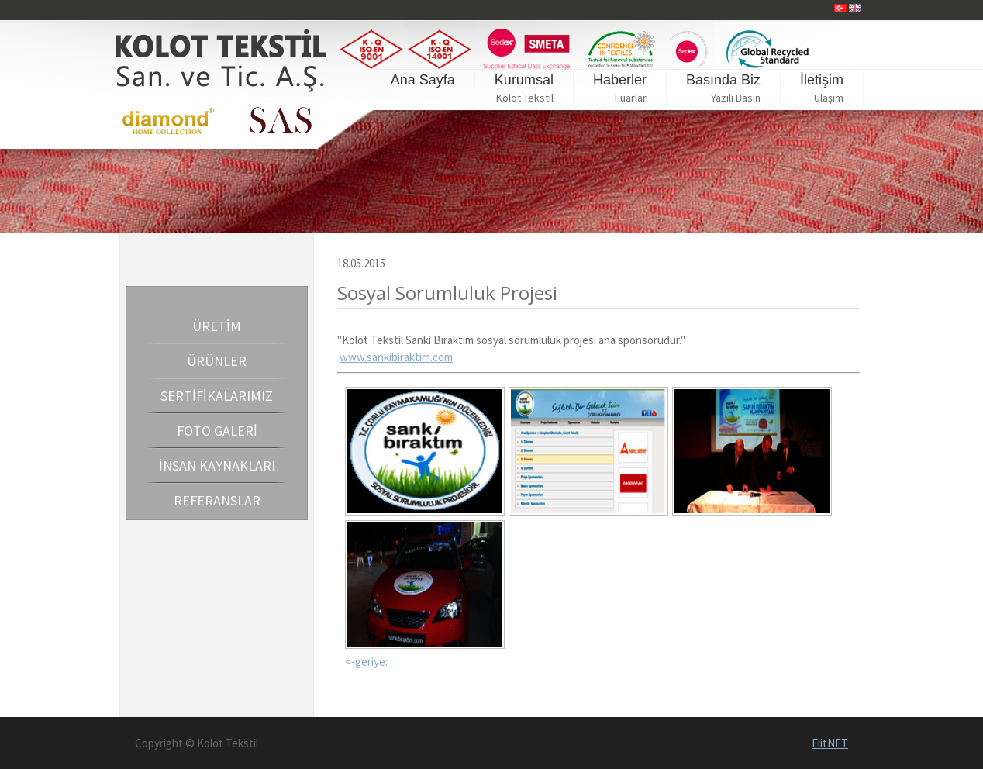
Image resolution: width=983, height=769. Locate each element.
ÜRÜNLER (217, 361)
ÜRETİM (216, 326)
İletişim (821, 80)
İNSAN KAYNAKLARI (217, 465)
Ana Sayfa (423, 80)
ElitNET (830, 743)
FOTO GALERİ (217, 431)
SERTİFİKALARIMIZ (216, 396)
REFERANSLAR (217, 500)
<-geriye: (366, 661)
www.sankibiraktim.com (396, 357)
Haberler (620, 80)
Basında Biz (723, 80)
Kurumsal (524, 80)
